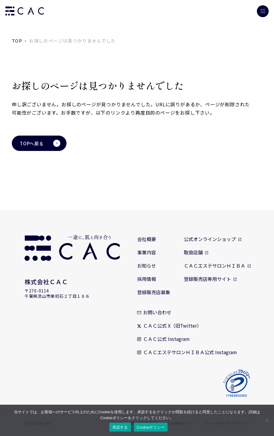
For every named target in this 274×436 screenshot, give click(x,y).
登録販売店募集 (153, 292)
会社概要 (146, 239)
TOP (17, 41)
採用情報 (146, 278)
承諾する (120, 427)
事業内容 (146, 252)
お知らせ (146, 265)
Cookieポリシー (151, 427)
